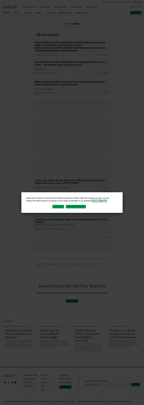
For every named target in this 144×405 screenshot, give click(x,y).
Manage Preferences (75, 206)
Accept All (58, 206)
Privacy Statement (99, 201)
